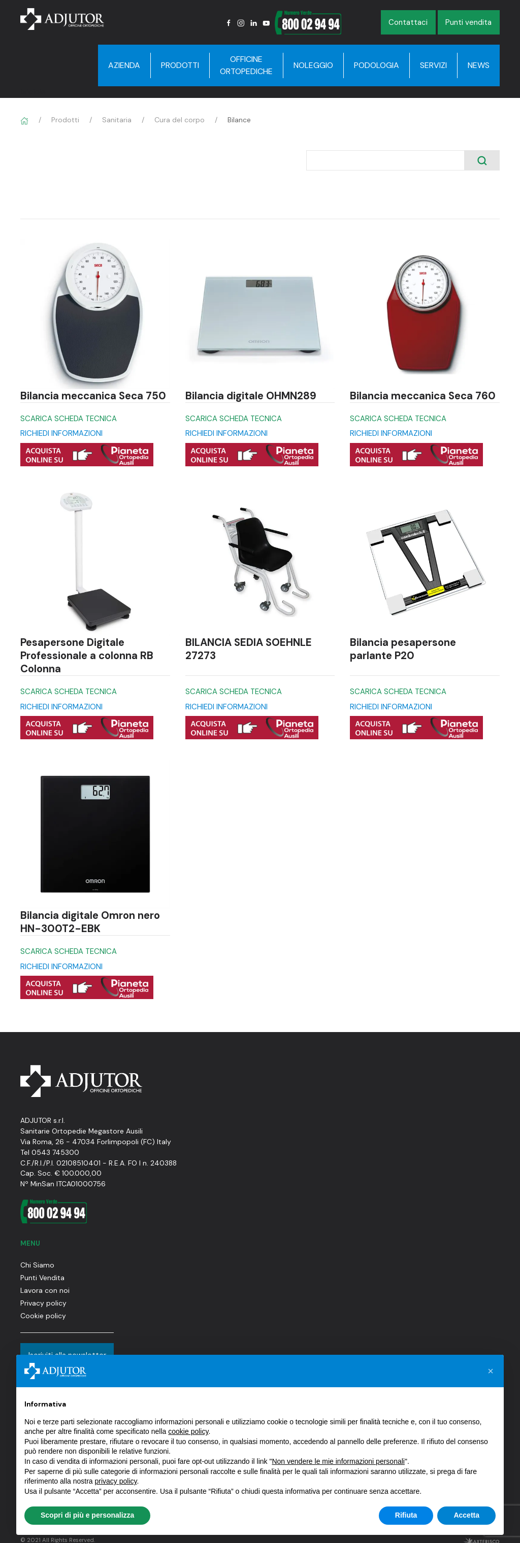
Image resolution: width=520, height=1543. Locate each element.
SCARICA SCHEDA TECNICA (68, 419)
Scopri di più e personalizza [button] (87, 1515)
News (479, 65)
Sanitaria (117, 119)
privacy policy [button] (116, 1481)
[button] (490, 1371)
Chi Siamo (37, 1265)
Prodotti (180, 65)
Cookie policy (43, 1315)
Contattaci (408, 22)
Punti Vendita (42, 1277)
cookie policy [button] (188, 1431)
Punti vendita (468, 22)
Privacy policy (43, 1303)
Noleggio (313, 65)
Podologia (376, 65)
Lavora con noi (45, 1290)
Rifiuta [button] (406, 1515)
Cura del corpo (179, 119)
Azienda (124, 65)
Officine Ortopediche (246, 65)
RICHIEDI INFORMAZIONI (61, 433)
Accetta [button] (466, 1515)
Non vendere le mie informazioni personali (338, 1461)
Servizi (433, 65)
